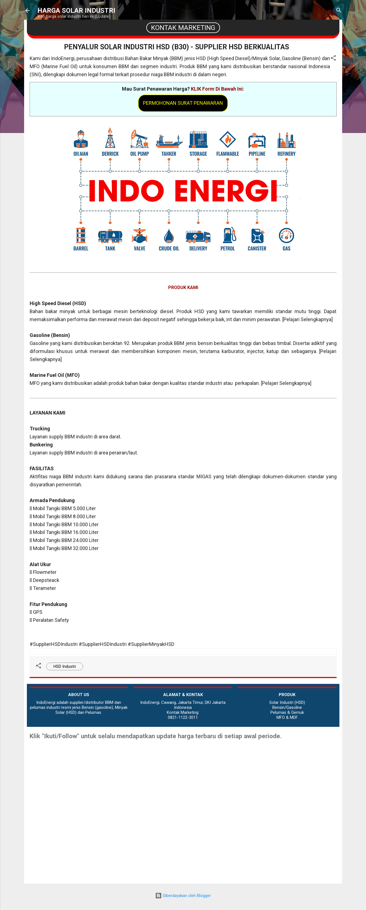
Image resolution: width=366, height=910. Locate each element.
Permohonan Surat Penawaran (183, 103)
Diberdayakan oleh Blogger (183, 895)
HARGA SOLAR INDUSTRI (76, 10)
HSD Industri (64, 666)
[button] (333, 59)
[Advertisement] (183, 845)
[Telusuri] (339, 11)
